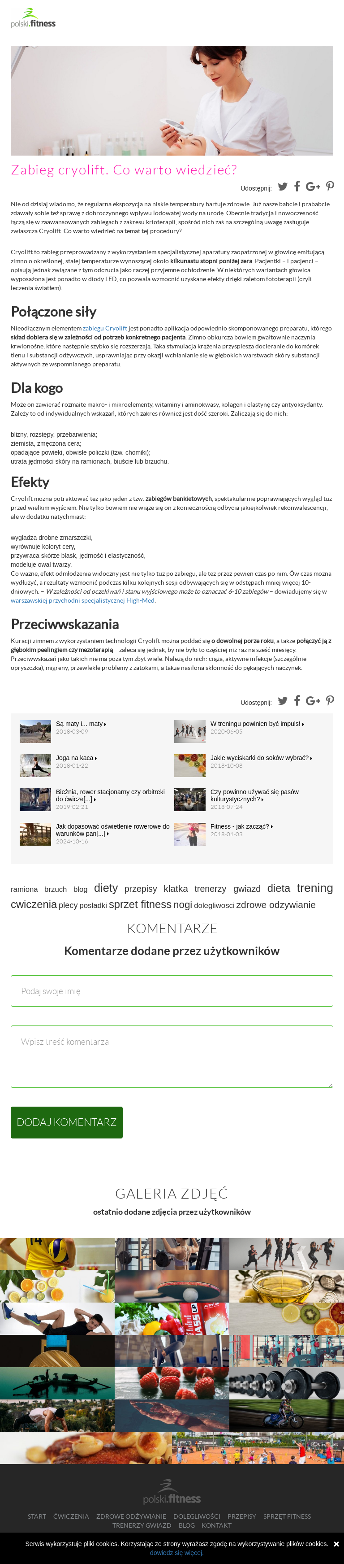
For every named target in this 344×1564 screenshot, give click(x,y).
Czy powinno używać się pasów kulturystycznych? (255, 795)
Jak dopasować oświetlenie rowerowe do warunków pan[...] (113, 830)
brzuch (55, 889)
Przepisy (242, 1516)
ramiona (24, 889)
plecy (68, 905)
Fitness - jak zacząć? (242, 826)
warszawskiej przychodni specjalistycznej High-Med (83, 600)
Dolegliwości (196, 1516)
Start (37, 1516)
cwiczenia (34, 904)
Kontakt (217, 1525)
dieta (279, 888)
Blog (187, 1525)
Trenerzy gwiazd (142, 1525)
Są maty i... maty (81, 723)
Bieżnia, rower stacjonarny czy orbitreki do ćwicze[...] (110, 795)
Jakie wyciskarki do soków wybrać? (261, 757)
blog (80, 889)
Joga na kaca (76, 757)
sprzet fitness (140, 904)
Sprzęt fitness (287, 1516)
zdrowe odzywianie (276, 904)
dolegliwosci (214, 905)
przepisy (141, 889)
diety (106, 888)
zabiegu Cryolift (105, 328)
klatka (175, 888)
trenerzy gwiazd (227, 889)
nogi (182, 904)
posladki (93, 905)
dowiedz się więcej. (177, 1552)
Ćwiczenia (71, 1516)
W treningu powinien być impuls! (257, 723)
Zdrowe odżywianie (131, 1516)
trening (315, 888)
